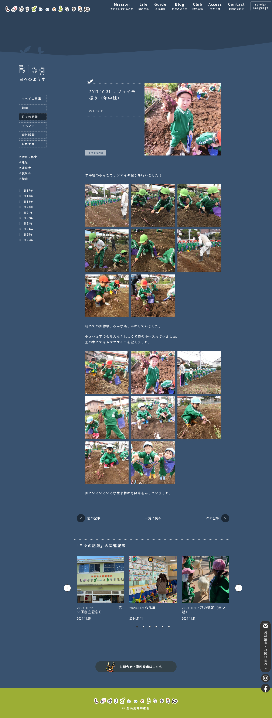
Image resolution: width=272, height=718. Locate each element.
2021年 (28, 213)
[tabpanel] (100, 588)
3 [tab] (150, 626)
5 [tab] (162, 626)
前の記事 (93, 518)
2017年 (28, 190)
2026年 (28, 240)
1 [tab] (137, 626)
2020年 (28, 207)
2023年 (28, 223)
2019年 (28, 201)
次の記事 (212, 518)
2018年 (28, 196)
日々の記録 (95, 153)
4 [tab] (156, 626)
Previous (67, 588)
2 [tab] (143, 626)
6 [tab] (169, 626)
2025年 (28, 234)
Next (238, 588)
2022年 (28, 218)
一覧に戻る (153, 518)
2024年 (29, 229)
